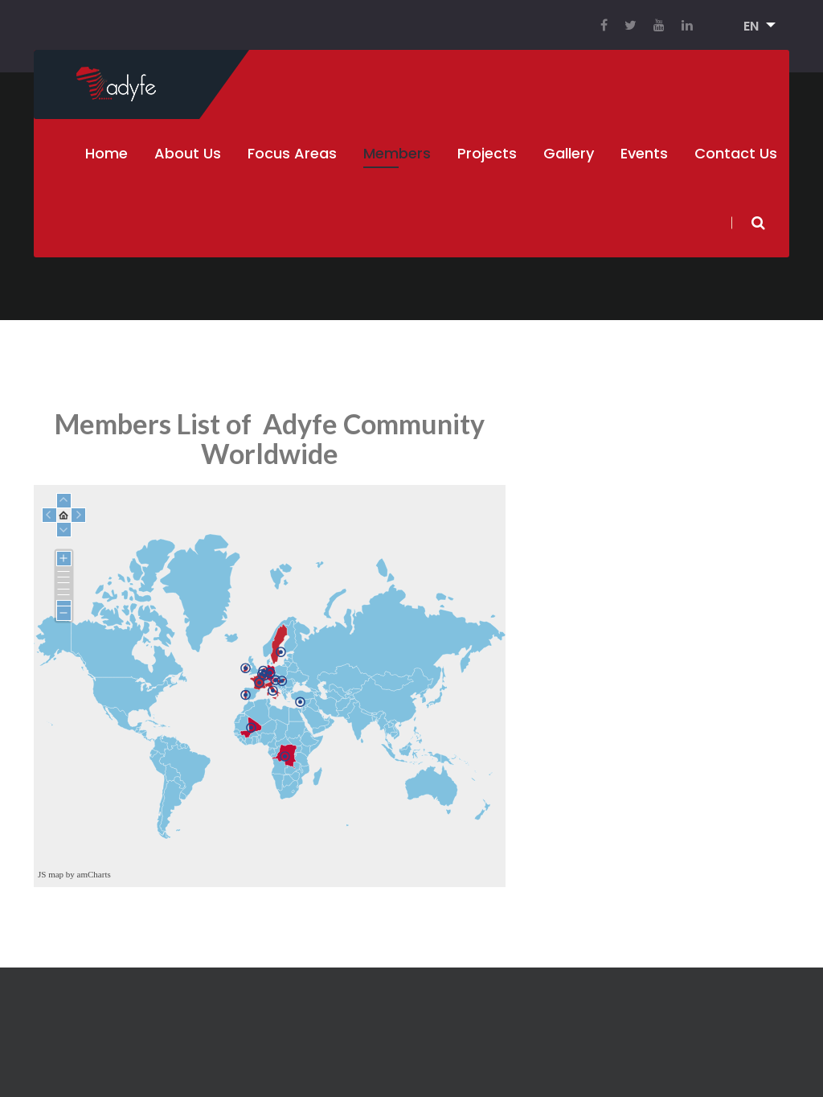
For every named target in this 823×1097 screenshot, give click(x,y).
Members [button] (397, 153)
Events (644, 153)
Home (106, 153)
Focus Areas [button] (292, 153)
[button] (754, 27)
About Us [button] (187, 153)
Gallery (568, 153)
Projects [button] (487, 153)
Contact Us (735, 153)
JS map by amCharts (74, 874)
